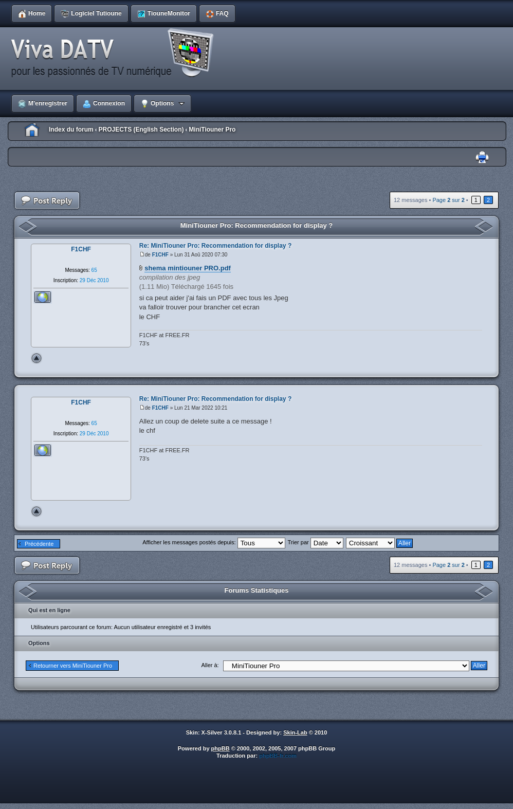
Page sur (448, 200)
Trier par (315, 542)
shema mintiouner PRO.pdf (187, 268)
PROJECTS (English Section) (141, 129)
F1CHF (160, 255)
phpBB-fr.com (278, 755)
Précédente (39, 544)
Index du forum (71, 129)
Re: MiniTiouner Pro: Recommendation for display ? (215, 245)
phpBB (220, 748)
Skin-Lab (295, 732)
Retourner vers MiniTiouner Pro (72, 666)
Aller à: (209, 665)
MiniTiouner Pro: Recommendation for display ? (256, 225)
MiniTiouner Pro (212, 129)
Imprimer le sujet (482, 157)
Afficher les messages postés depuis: (213, 542)
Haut (36, 358)
